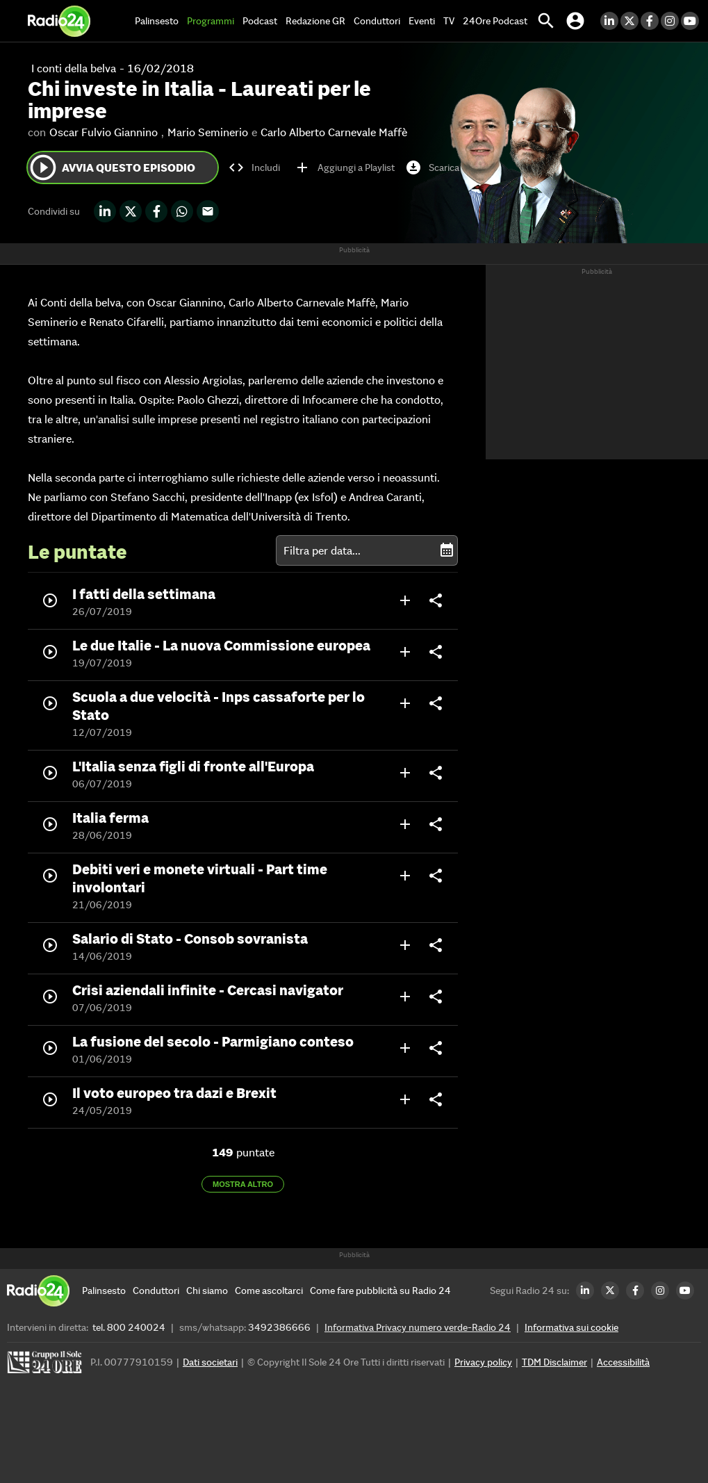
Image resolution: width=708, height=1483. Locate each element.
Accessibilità (623, 1362)
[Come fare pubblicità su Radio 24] (380, 1290)
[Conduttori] (156, 1290)
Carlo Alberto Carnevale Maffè (334, 132)
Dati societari (210, 1362)
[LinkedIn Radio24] (610, 21)
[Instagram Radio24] (671, 21)
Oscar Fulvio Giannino (103, 132)
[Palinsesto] (104, 1290)
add (405, 600)
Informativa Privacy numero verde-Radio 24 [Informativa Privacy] (417, 1327)
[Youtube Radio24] (691, 21)
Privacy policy (483, 1362)
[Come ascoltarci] (269, 1290)
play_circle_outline (43, 167)
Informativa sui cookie (571, 1327)
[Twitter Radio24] (630, 21)
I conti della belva (73, 68)
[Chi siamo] (207, 1290)
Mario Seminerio (207, 132)
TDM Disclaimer (554, 1362)
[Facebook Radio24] (651, 21)
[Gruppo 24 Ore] (46, 1365)
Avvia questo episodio (111, 167)
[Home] (59, 21)
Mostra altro (243, 1184)
